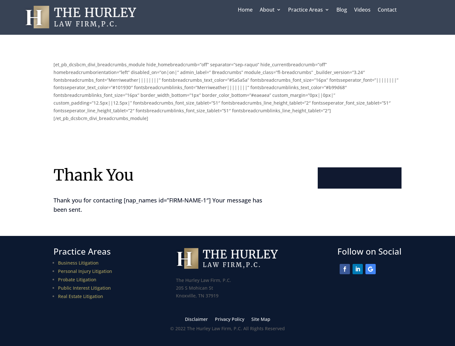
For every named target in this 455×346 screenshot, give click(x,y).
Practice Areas (305, 10)
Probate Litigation (77, 279)
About (267, 10)
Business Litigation (78, 263)
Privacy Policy (229, 319)
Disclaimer (196, 319)
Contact (387, 10)
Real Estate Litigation (80, 296)
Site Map (260, 319)
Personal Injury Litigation (85, 271)
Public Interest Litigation (84, 288)
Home (245, 10)
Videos (362, 10)
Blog (341, 10)
